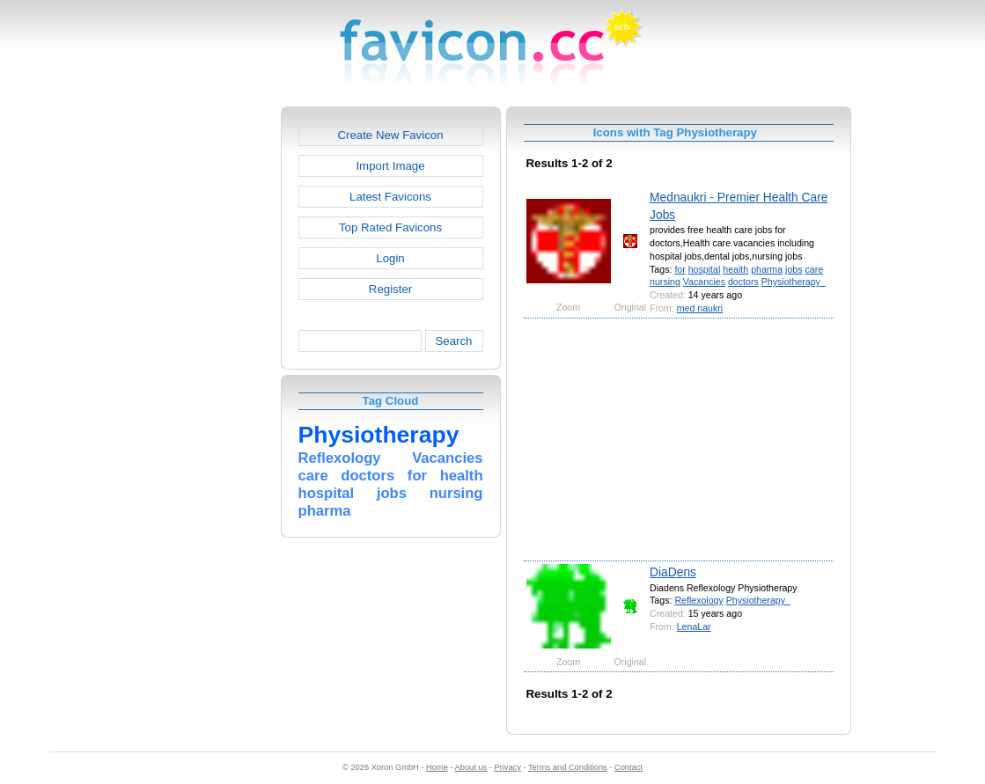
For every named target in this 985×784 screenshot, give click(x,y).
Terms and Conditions (567, 767)
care (814, 269)
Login (390, 258)
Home (437, 767)
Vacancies (704, 281)
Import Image (390, 165)
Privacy (507, 767)
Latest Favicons (390, 196)
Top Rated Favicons (390, 227)
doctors (743, 281)
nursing (665, 281)
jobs (793, 269)
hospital (704, 269)
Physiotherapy (793, 281)
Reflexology (698, 600)
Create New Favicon (390, 135)
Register (390, 289)
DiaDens (673, 572)
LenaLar (694, 626)
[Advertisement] (205, 370)
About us (471, 767)
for (679, 269)
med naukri (700, 308)
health (735, 269)
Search (453, 341)
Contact (628, 767)
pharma (767, 269)
